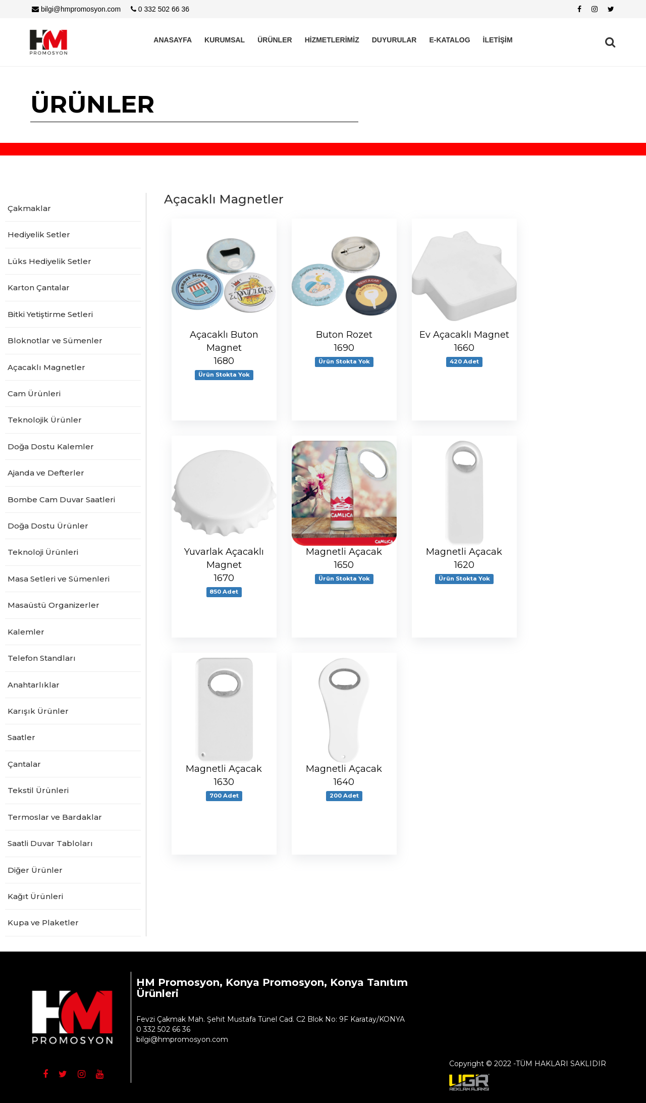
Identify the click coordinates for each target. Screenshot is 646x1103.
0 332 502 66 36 (160, 9)
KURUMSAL (224, 40)
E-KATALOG (449, 40)
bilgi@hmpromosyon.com (76, 9)
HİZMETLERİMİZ (332, 40)
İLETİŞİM (498, 40)
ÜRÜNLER (274, 40)
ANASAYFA (172, 40)
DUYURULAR (394, 40)
